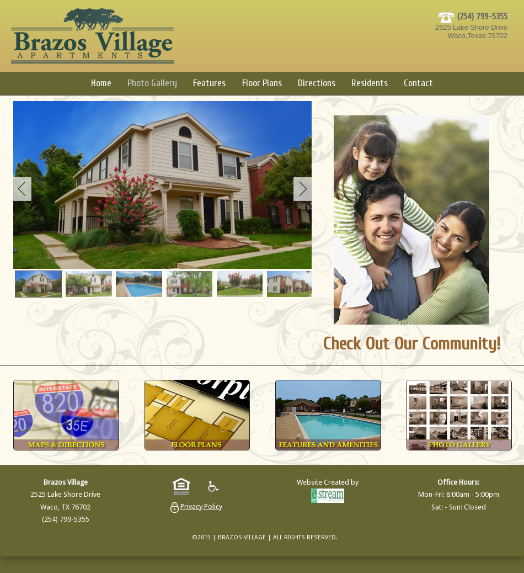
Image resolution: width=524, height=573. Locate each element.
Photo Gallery (152, 83)
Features (209, 83)
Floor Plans (262, 83)
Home (101, 83)
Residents (369, 83)
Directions (316, 83)
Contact (418, 83)
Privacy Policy (201, 506)
